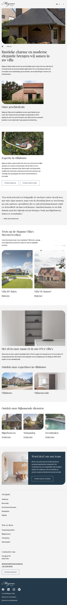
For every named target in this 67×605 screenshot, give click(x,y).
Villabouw (5, 499)
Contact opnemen (10, 572)
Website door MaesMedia (9, 600)
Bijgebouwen (6, 534)
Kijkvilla (4, 515)
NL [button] (58, 4)
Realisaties (5, 511)
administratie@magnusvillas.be (12, 564)
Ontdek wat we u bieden (42, 479)
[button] (57, 245)
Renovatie (5, 503)
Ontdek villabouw (10, 183)
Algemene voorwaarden (9, 597)
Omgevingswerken (8, 530)
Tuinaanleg (5, 538)
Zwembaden (6, 542)
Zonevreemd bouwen (9, 507)
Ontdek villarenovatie (30, 183)
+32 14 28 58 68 (7, 566)
